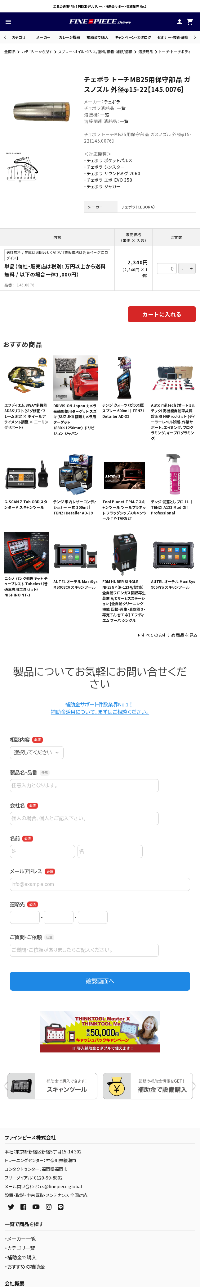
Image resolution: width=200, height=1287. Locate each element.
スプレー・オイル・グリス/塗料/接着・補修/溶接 (95, 51)
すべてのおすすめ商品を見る (169, 635)
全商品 (10, 51)
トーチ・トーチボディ (174, 51)
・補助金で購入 (21, 1257)
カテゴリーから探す (36, 51)
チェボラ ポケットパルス (109, 160)
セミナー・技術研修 (172, 37)
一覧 (121, 108)
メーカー (43, 37)
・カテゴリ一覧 (20, 1248)
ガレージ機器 (69, 37)
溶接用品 (145, 51)
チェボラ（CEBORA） (138, 206)
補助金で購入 (98, 37)
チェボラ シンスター (106, 167)
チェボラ (112, 101)
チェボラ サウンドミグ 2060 (113, 173)
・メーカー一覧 (20, 1238)
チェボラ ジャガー (104, 186)
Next (194, 37)
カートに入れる (161, 314)
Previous (5, 37)
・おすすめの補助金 (25, 1266)
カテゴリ (18, 37)
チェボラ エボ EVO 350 (109, 180)
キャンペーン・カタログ (133, 37)
